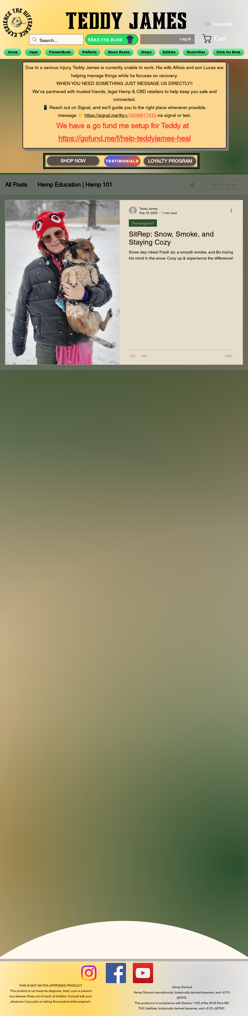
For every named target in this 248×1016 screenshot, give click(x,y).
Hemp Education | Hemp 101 (74, 184)
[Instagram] (89, 973)
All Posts (16, 184)
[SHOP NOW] (73, 161)
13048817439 (142, 115)
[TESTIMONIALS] (122, 161)
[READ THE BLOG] (111, 39)
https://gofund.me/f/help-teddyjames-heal (124, 138)
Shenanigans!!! (143, 223)
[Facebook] (116, 973)
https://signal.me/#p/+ (106, 115)
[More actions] (233, 210)
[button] (220, 38)
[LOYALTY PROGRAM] (169, 161)
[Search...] (56, 40)
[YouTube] (143, 973)
